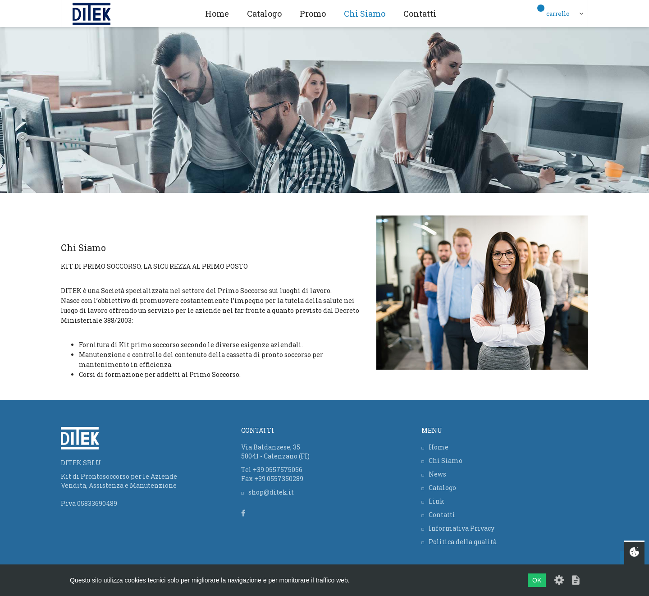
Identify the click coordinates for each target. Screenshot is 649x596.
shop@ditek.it (271, 492)
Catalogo (264, 13)
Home (217, 13)
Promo (313, 13)
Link (436, 501)
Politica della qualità (463, 541)
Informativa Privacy (461, 528)
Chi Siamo (364, 13)
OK (536, 580)
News (437, 474)
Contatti (419, 13)
